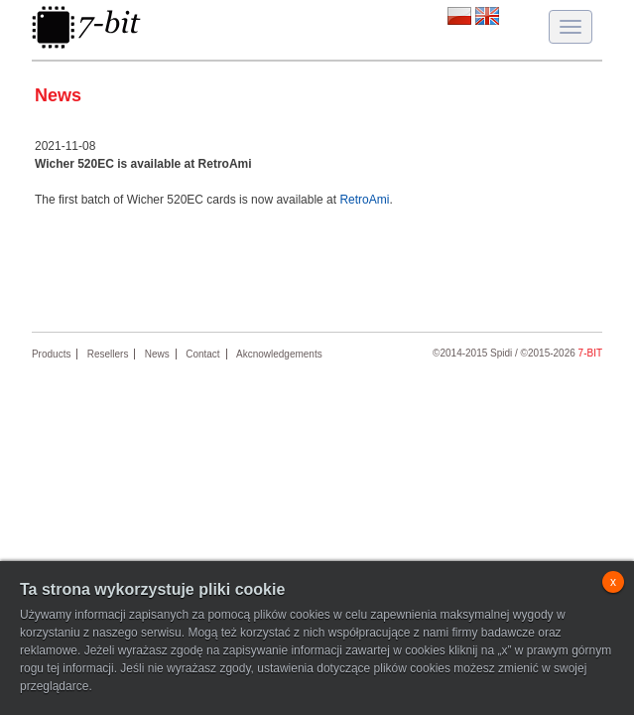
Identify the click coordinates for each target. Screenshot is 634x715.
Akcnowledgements (279, 354)
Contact (202, 354)
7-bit (590, 353)
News (157, 354)
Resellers (108, 354)
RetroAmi (364, 200)
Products (51, 354)
